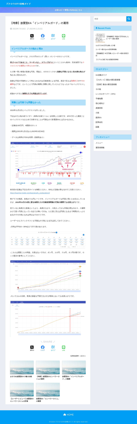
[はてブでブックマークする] (53, 37)
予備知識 (99, 99)
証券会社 (99, 122)
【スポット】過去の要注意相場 (108, 80)
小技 (97, 113)
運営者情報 (100, 148)
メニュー (99, 143)
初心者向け (100, 103)
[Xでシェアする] (32, 37)
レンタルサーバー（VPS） (106, 94)
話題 (97, 127)
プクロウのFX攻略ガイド (22, 3)
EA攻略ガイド (101, 75)
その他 (98, 89)
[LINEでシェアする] (63, 37)
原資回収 (99, 108)
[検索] (129, 18)
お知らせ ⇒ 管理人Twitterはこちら (68, 10)
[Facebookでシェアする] (43, 37)
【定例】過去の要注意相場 (106, 84)
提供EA (83, 356)
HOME (68, 414)
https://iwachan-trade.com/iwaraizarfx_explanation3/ (30, 193)
